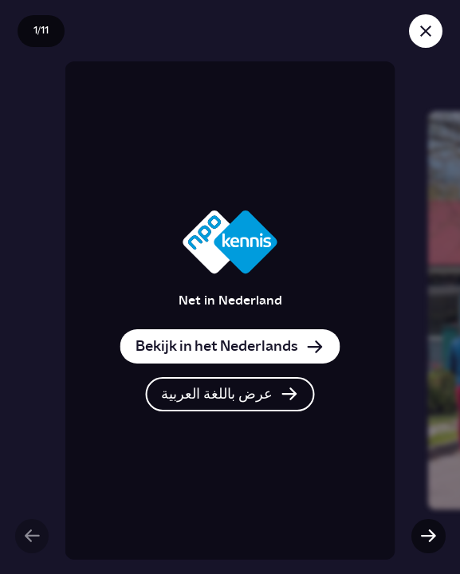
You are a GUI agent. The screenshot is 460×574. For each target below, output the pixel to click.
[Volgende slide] (428, 535)
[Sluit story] (425, 31)
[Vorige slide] (32, 535)
